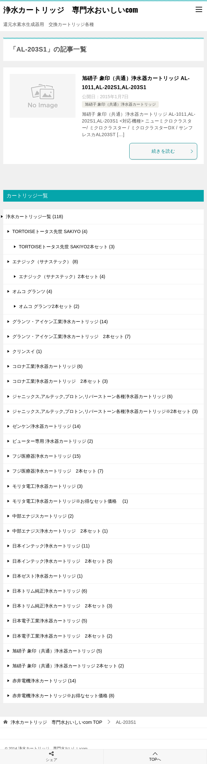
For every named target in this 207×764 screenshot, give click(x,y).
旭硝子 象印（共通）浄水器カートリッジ (120, 104)
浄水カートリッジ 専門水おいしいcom (70, 9)
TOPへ (155, 756)
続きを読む (173, 151)
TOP (56, 722)
